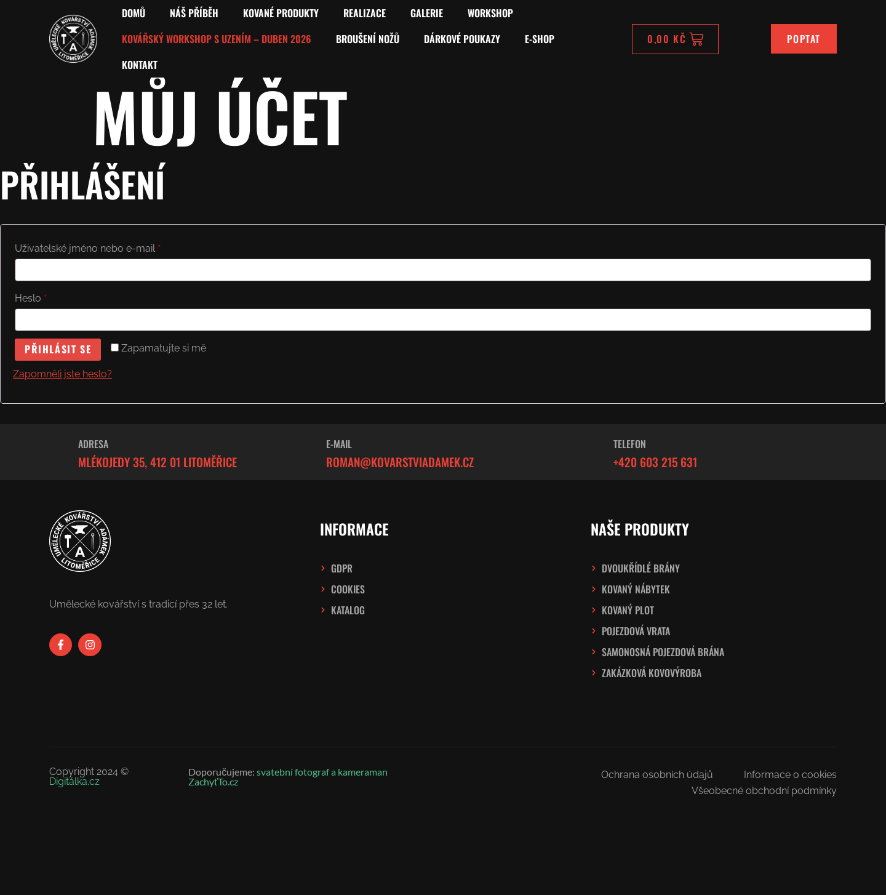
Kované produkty (281, 13)
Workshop (490, 13)
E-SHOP (539, 38)
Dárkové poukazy (462, 38)
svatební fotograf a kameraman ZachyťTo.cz (288, 776)
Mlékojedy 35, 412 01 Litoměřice (157, 462)
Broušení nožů (367, 38)
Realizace (364, 13)
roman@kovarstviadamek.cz (400, 462)
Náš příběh (194, 13)
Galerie (426, 13)
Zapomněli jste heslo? (62, 374)
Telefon (629, 443)
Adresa (93, 443)
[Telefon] (592, 452)
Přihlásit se (58, 349)
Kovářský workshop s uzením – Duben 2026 (216, 38)
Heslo (49, 296)
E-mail (339, 443)
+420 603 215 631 (655, 462)
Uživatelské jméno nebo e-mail (106, 246)
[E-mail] (304, 452)
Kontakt (140, 64)
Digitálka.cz (74, 781)
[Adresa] (56, 452)
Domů (133, 13)
